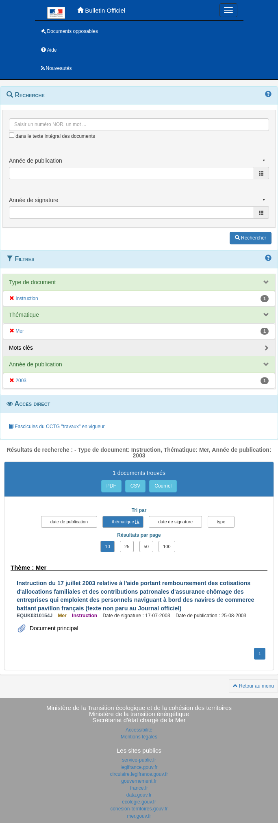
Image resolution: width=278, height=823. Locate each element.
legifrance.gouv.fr (138, 767)
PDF (111, 486)
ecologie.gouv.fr (139, 802)
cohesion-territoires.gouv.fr (138, 809)
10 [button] (107, 546)
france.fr (139, 788)
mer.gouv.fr (139, 816)
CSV (135, 486)
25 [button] (126, 546)
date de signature (175, 521)
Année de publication (35, 364)
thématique (123, 521)
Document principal (53, 628)
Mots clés (21, 347)
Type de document (32, 282)
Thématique (24, 314)
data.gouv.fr (139, 795)
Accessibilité (139, 730)
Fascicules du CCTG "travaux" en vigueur (57, 426)
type (221, 521)
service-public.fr (139, 760)
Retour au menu (253, 686)
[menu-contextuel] (11, 135)
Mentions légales (139, 737)
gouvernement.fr (138, 781)
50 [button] (146, 546)
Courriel (163, 486)
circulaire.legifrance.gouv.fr (139, 774)
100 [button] (166, 546)
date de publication (69, 521)
